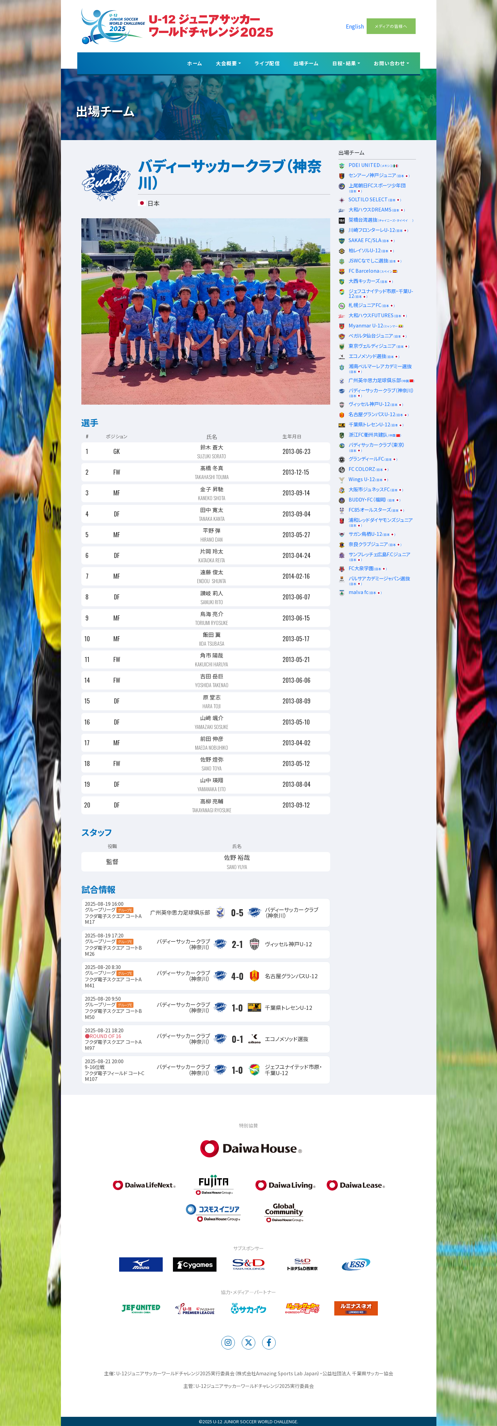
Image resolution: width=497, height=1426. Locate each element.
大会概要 (226, 63)
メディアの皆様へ (391, 26)
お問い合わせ (389, 63)
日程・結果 (344, 63)
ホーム (194, 63)
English (355, 26)
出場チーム (306, 63)
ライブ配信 (267, 63)
